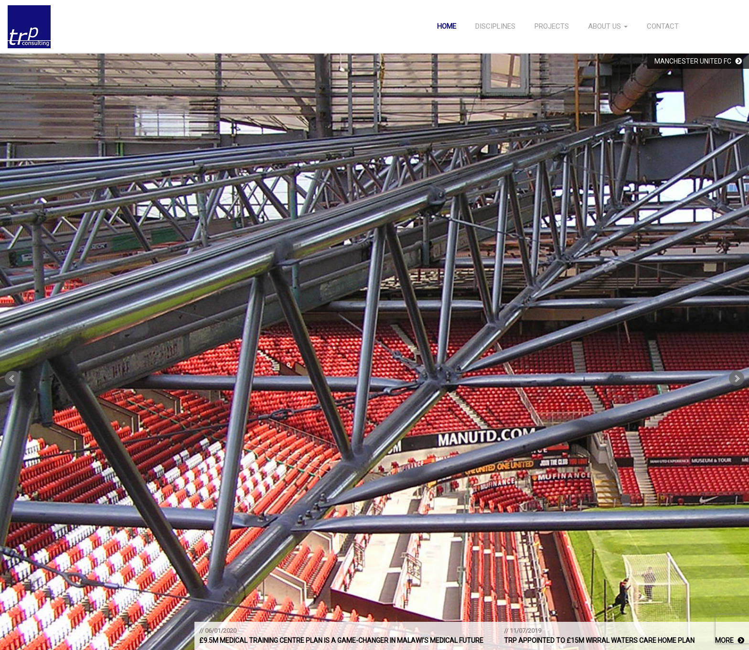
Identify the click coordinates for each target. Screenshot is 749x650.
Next (736, 378)
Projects (552, 26)
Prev (12, 378)
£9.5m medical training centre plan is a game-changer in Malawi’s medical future (341, 640)
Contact (663, 26)
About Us (608, 26)
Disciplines (495, 26)
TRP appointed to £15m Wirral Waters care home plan (599, 640)
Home (446, 26)
